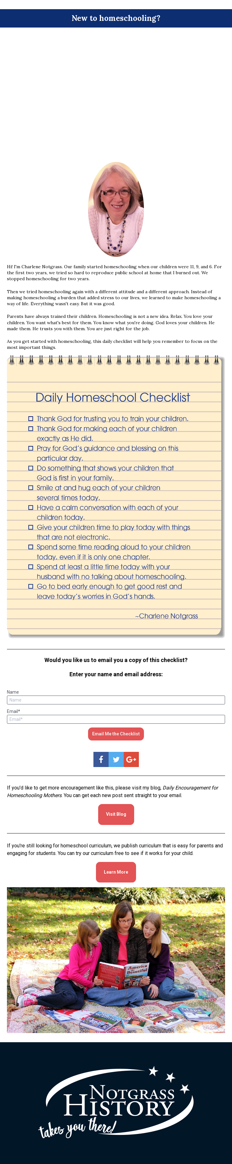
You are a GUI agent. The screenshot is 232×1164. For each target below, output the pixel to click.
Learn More (116, 872)
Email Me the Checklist (116, 733)
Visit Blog (116, 814)
